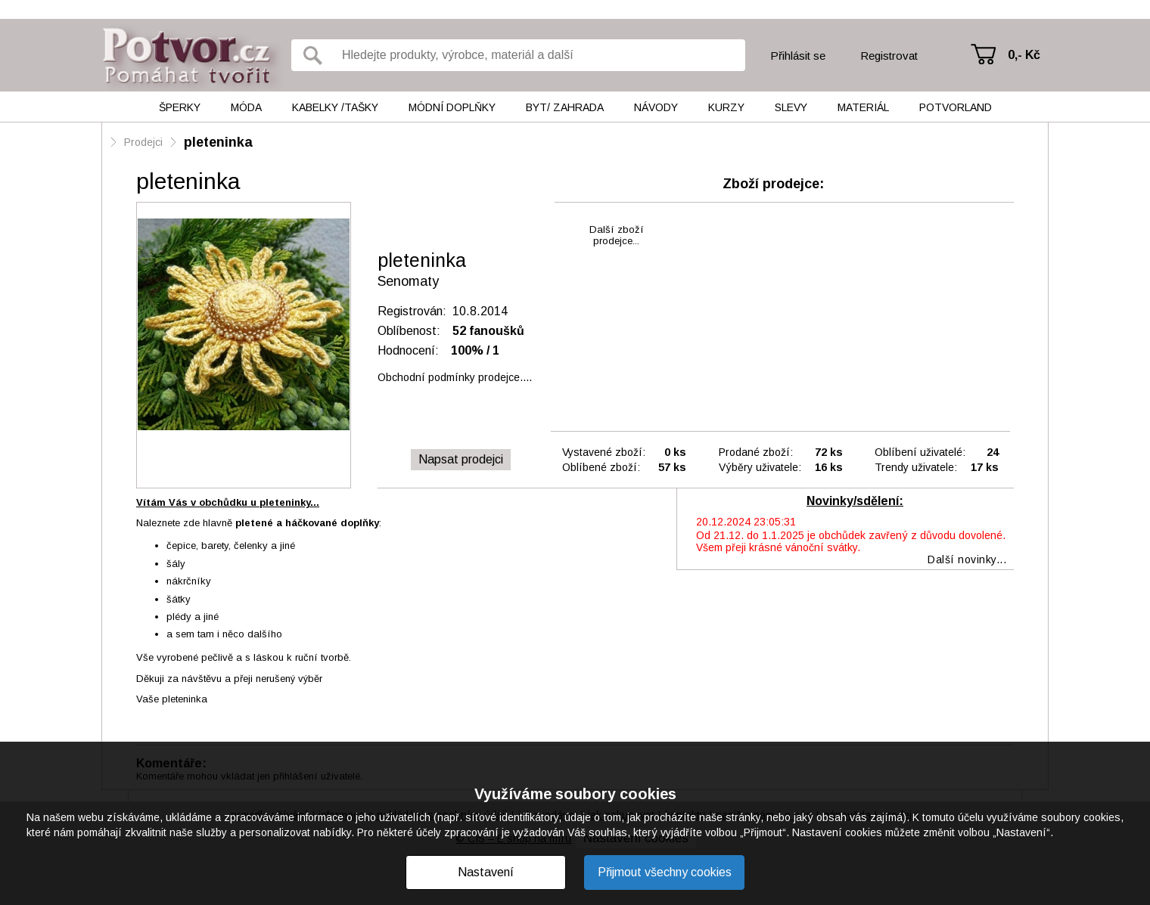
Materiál (863, 107)
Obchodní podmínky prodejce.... (455, 377)
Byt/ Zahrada (565, 107)
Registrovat (889, 55)
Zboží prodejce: (773, 183)
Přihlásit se (797, 55)
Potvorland (955, 107)
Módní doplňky (452, 107)
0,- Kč (1024, 54)
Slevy (791, 107)
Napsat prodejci (460, 459)
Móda (246, 107)
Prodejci (143, 142)
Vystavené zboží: (603, 452)
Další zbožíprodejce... (616, 235)
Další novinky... (967, 559)
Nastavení (486, 872)
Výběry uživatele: (760, 467)
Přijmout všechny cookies (665, 872)
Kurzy (726, 107)
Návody (656, 107)
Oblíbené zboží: (601, 467)
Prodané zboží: (756, 452)
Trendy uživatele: (916, 467)
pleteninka (218, 142)
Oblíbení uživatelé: (920, 452)
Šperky (179, 107)
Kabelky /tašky (335, 107)
